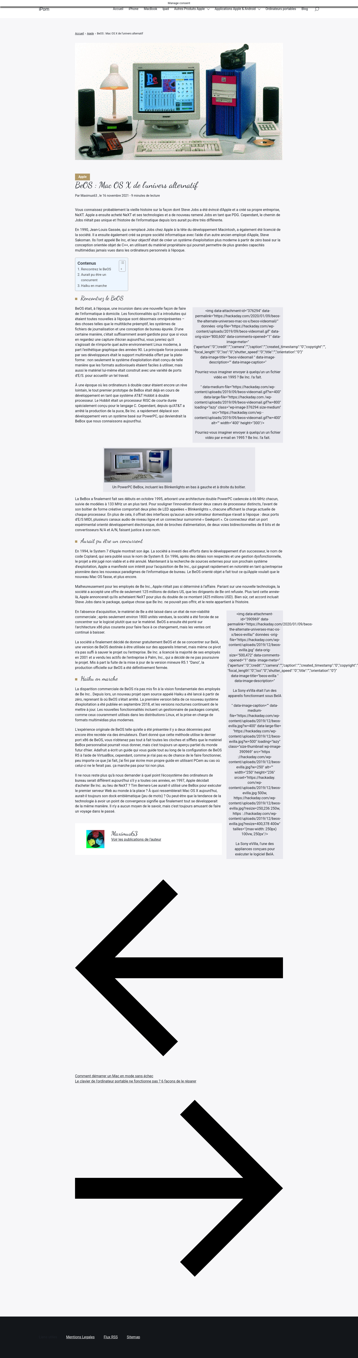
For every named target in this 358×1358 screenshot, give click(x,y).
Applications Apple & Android (235, 9)
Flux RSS (111, 1337)
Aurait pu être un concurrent (93, 277)
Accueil (118, 9)
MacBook (150, 9)
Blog (304, 9)
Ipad (166, 9)
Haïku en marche (94, 286)
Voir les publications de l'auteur (136, 839)
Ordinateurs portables (281, 9)
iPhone (133, 9)
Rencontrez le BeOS (96, 269)
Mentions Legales (80, 1337)
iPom (44, 9)
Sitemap (133, 1337)
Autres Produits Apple (189, 9)
